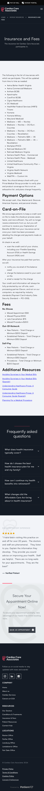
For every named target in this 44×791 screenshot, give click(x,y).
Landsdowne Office (10, 746)
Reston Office (7, 735)
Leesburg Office (8, 743)
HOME (3, 17)
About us (5, 691)
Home (4, 687)
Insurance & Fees (9, 718)
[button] (41, 8)
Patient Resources (9, 722)
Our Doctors (7, 711)
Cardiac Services (9, 695)
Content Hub (7, 726)
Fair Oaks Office (8, 750)
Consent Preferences (10, 780)
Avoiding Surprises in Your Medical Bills (19, 374)
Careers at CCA (8, 699)
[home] (11, 9)
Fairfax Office (7, 739)
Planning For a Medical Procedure (17, 400)
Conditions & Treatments (12, 714)
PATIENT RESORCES (17, 17)
